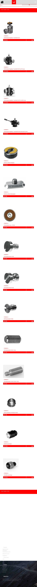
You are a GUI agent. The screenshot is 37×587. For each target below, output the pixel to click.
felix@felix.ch (5, 555)
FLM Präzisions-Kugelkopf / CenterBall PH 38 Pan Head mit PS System (16, 131)
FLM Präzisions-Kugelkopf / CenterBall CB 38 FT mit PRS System (15, 100)
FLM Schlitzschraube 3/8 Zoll (9, 287)
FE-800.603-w (6, 285)
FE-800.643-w (6, 473)
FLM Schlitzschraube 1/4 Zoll (9, 256)
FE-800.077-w (6, 98)
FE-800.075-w (6, 67)
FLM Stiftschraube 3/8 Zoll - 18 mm (10, 350)
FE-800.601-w (6, 254)
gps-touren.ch (5, 569)
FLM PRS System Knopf (8, 475)
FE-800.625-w (6, 379)
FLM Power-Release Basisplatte (9, 162)
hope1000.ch (5, 566)
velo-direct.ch (5, 570)
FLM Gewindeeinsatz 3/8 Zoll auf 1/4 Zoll (11, 412)
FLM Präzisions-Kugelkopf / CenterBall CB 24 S (12, 37)
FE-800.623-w (6, 348)
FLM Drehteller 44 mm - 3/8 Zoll (9, 225)
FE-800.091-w (6, 129)
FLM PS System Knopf (7, 443)
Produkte (5, 9)
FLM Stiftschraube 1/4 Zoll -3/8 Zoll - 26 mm (11, 381)
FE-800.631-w (6, 410)
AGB (3, 559)
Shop (2, 9)
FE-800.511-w (6, 223)
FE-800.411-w (6, 160)
